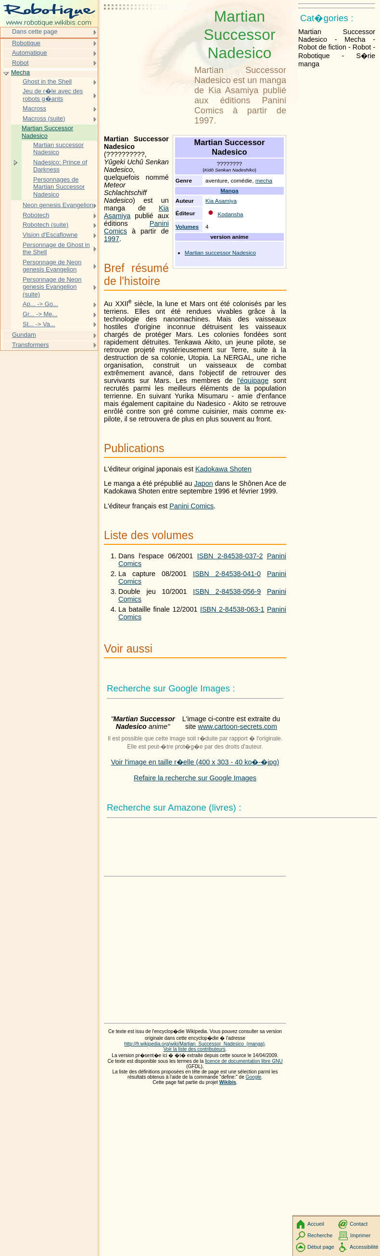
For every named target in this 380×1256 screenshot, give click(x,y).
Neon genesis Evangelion (58, 205)
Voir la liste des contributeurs (195, 1049)
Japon (203, 483)
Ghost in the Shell (47, 81)
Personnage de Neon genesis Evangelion (52, 266)
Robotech (36, 215)
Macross (34, 108)
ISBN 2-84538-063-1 (232, 609)
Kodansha (230, 214)
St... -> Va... (39, 324)
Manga (229, 190)
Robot (20, 62)
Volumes (187, 226)
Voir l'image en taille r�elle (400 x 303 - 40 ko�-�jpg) (195, 762)
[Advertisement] (147, 31)
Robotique (26, 43)
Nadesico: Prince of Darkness (60, 166)
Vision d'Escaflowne (50, 234)
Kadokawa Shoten (223, 469)
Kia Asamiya (221, 200)
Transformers (30, 344)
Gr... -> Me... (40, 314)
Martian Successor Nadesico (47, 131)
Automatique (29, 52)
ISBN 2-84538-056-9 (227, 591)
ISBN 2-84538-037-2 (230, 556)
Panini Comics (191, 506)
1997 (111, 239)
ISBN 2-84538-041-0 (227, 574)
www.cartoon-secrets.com (237, 726)
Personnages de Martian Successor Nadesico (59, 187)
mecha (263, 180)
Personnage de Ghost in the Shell (56, 248)
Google (254, 1077)
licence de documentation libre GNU (243, 1061)
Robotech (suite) (45, 224)
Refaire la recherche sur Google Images (195, 778)
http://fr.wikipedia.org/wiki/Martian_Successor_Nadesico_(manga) (194, 1044)
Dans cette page (34, 31)
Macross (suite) (44, 118)
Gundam (24, 334)
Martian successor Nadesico (220, 252)
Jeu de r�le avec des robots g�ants (53, 94)
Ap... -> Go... (40, 304)
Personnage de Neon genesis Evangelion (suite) (52, 287)
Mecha (20, 72)
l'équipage (252, 380)
